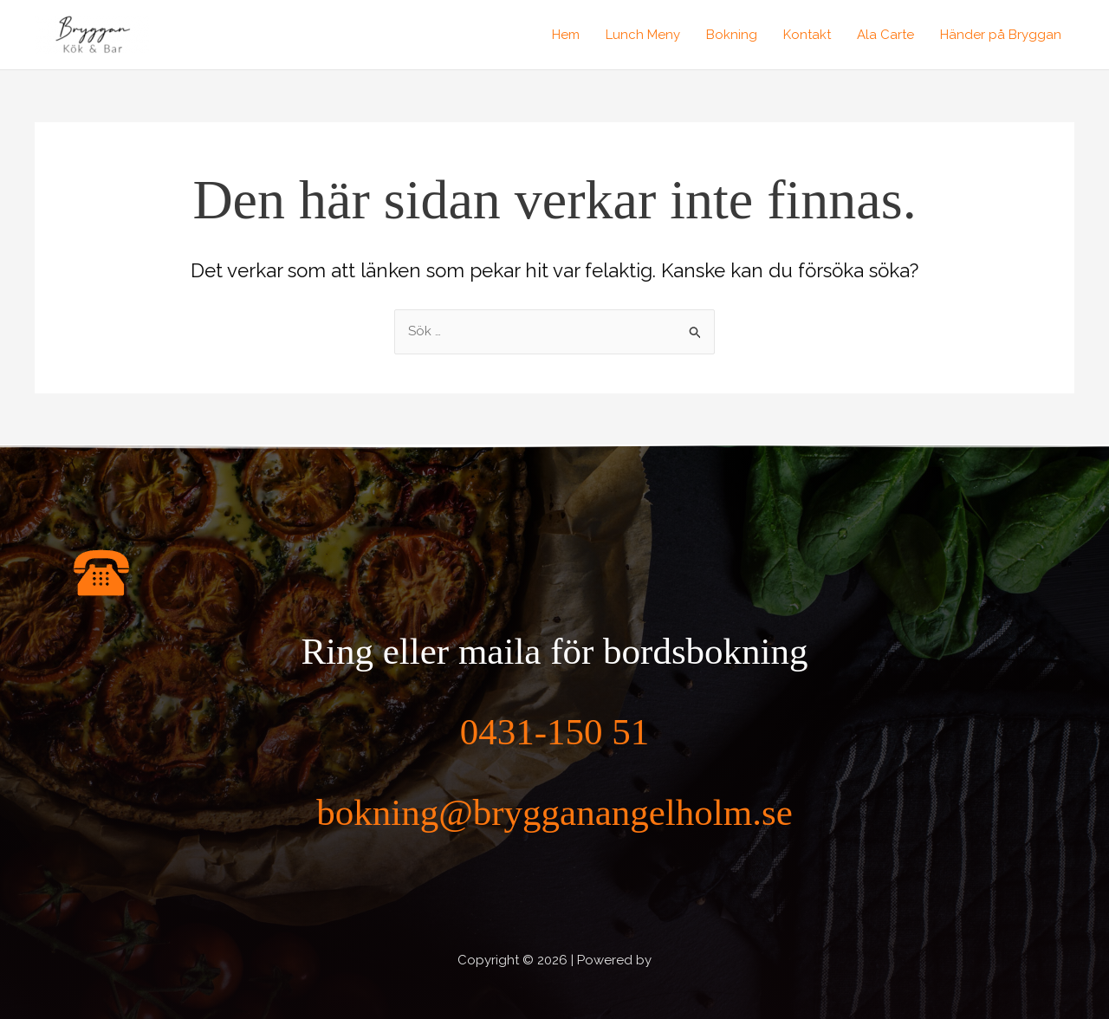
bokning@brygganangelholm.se (554, 812)
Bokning (731, 34)
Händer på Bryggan (1000, 34)
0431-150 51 (555, 731)
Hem (566, 34)
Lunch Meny (643, 34)
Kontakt (807, 34)
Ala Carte (885, 34)
